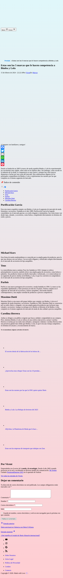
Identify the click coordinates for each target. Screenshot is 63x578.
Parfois (7, 196)
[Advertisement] (32, 43)
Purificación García (11, 191)
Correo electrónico (8, 507)
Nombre (4, 503)
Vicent (28, 73)
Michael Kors (9, 193)
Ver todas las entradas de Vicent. (12, 476)
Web (2, 511)
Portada (7, 61)
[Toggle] (5, 187)
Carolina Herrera (10, 200)
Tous (6, 194)
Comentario (5, 499)
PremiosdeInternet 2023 (15, 472)
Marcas (35, 73)
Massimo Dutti (10, 198)
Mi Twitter (53, 470)
